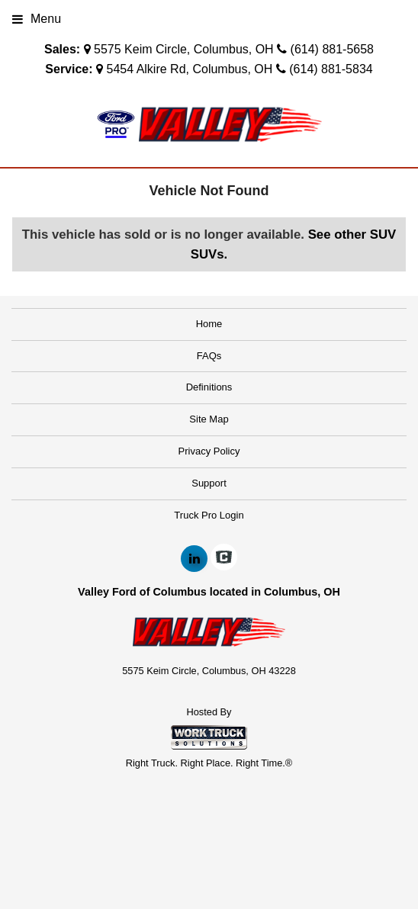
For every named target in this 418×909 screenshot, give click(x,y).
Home (209, 323)
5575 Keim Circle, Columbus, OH (184, 49)
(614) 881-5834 (330, 69)
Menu (36, 18)
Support (209, 483)
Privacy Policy (209, 451)
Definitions (209, 387)
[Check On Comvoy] (224, 559)
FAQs (209, 355)
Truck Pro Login (208, 515)
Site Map (208, 419)
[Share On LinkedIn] (194, 559)
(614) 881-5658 (332, 49)
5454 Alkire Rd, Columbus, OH (189, 69)
